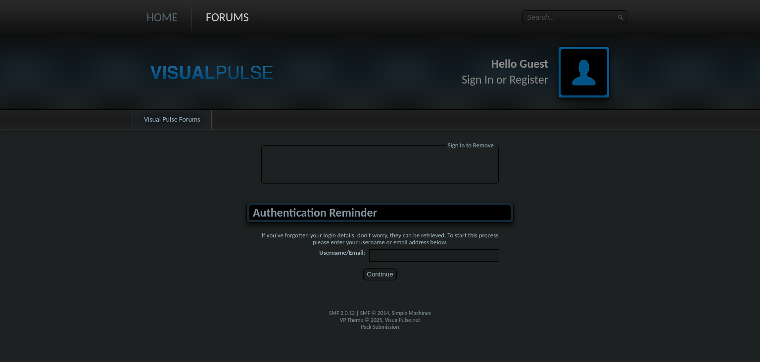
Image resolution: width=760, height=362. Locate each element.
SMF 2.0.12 (342, 313)
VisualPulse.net (402, 320)
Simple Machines (411, 313)
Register (528, 79)
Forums (227, 17)
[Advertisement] (380, 166)
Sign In (478, 79)
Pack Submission (380, 326)
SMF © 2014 (374, 313)
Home (162, 17)
